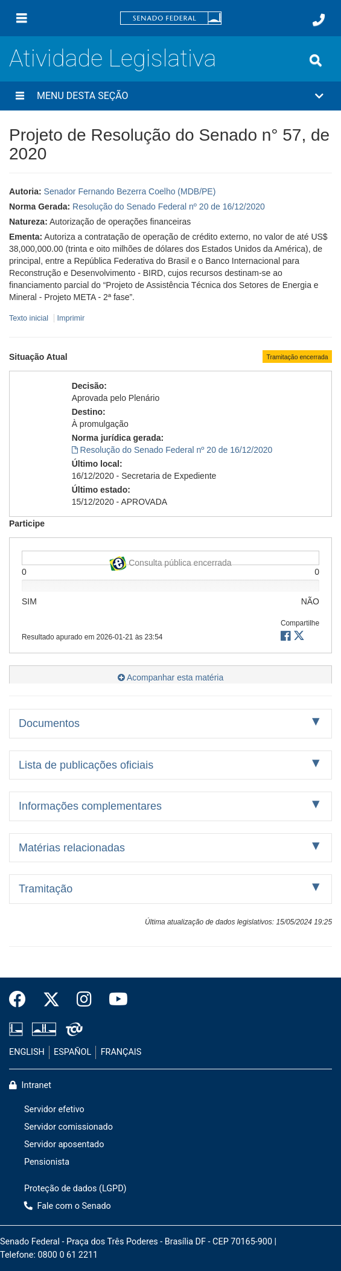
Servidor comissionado (68, 1127)
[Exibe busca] (315, 60)
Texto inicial (30, 318)
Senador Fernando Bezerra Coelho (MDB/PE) (130, 191)
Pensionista (46, 1162)
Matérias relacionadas (72, 848)
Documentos (49, 723)
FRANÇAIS (121, 1052)
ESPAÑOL (72, 1052)
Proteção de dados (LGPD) (75, 1188)
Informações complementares (90, 806)
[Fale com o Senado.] (318, 19)
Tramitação (45, 889)
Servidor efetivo (54, 1109)
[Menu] (21, 18)
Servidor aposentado (64, 1144)
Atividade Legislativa (113, 58)
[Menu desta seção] (20, 96)
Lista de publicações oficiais (86, 765)
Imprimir (70, 318)
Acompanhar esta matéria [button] (170, 677)
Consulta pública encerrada (170, 560)
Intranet (30, 1085)
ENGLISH (27, 1052)
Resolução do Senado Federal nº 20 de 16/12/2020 (168, 206)
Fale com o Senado (67, 1206)
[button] (170, 96)
